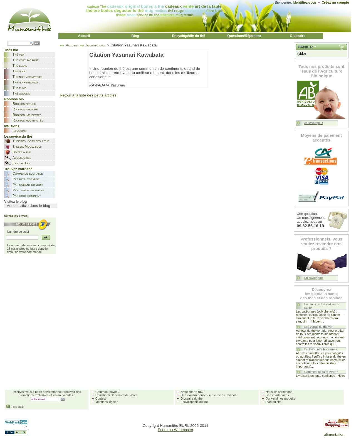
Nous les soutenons (279, 391)
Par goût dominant (27, 196)
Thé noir (19, 71)
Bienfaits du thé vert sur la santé (321, 306)
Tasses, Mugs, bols (27, 146)
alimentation (334, 434)
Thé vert (19, 54)
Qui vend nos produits (280, 398)
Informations (95, 45)
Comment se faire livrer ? (321, 371)
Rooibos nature (24, 104)
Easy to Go (21, 163)
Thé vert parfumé (26, 60)
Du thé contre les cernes (320, 349)
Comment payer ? (107, 391)
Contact (100, 398)
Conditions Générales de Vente (116, 395)
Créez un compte (335, 2)
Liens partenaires (277, 395)
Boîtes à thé (22, 152)
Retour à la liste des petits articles (88, 95)
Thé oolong (21, 93)
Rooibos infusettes (27, 115)
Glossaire (297, 36)
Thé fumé (19, 88)
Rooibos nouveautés (28, 120)
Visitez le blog (15, 202)
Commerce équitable (28, 173)
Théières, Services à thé (31, 141)
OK (37, 43)
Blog (135, 36)
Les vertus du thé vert (318, 326)
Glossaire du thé (191, 398)
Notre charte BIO (192, 391)
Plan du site (273, 401)
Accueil (84, 36)
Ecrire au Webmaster (175, 430)
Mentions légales (106, 401)
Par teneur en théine (28, 190)
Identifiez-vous (305, 2)
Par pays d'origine (26, 179)
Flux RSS (15, 406)
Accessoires (22, 158)
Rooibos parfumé (25, 109)
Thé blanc (20, 66)
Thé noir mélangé (25, 82)
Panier (305, 47)
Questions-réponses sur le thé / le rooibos (208, 395)
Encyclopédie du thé (188, 36)
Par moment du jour (28, 185)
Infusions (19, 131)
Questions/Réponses (244, 36)
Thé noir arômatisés (28, 77)
